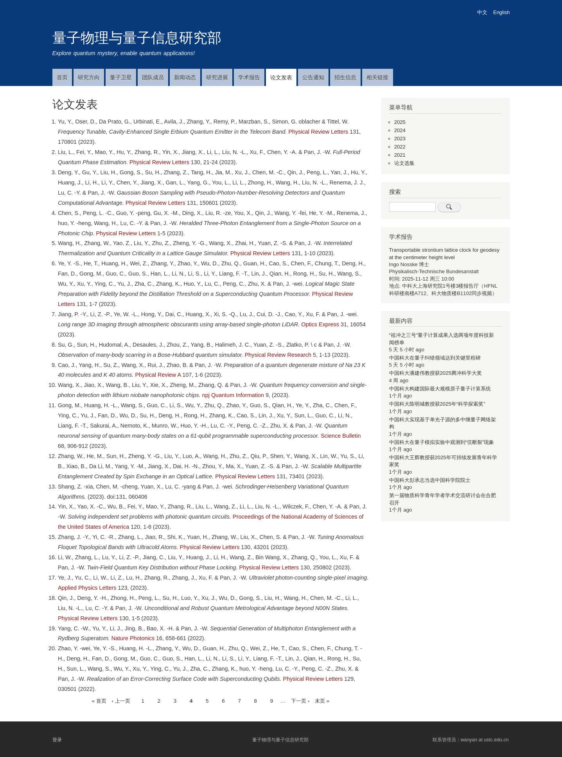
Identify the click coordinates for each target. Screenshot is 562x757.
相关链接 (377, 77)
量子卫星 (121, 77)
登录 (57, 739)
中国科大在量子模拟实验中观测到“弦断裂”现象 (441, 442)
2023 (400, 138)
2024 (400, 130)
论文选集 (404, 163)
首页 (62, 77)
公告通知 (313, 77)
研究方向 (89, 77)
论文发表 (281, 77)
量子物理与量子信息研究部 (136, 38)
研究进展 (217, 77)
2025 (400, 122)
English (501, 12)
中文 (482, 12)
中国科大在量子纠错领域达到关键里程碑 (435, 358)
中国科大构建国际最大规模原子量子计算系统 (440, 389)
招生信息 (345, 77)
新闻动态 (185, 77)
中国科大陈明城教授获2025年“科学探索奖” (437, 404)
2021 (400, 155)
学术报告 (249, 77)
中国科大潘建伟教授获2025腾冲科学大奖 (435, 373)
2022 (400, 147)
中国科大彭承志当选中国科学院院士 (429, 480)
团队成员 (153, 77)
